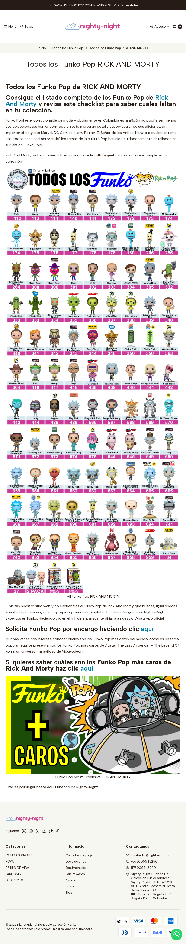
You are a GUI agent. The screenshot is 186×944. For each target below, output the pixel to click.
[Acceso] (159, 26)
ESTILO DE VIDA (17, 868)
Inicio (42, 48)
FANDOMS (13, 874)
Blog (69, 892)
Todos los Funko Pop (67, 48)
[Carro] (177, 26)
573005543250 (141, 868)
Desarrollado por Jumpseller (73, 929)
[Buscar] (27, 26)
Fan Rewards (75, 874)
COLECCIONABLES (19, 855)
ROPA (10, 861)
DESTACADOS (16, 880)
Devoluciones (76, 861)
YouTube (132, 5)
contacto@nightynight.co (148, 855)
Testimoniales (76, 868)
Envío (70, 886)
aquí (147, 629)
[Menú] (10, 26)
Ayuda (70, 880)
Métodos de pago (79, 855)
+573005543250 (141, 861)
